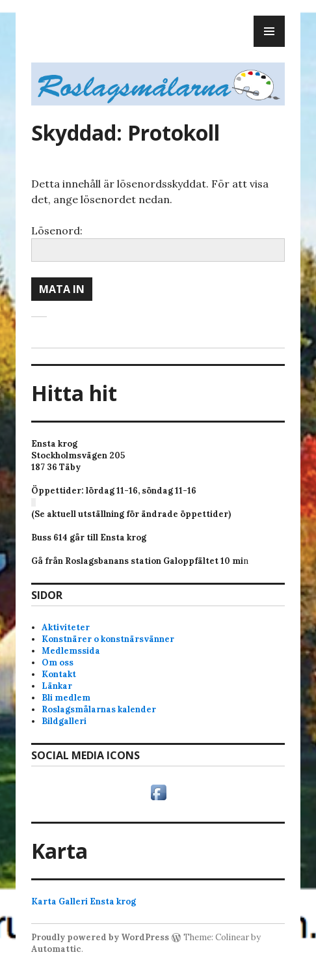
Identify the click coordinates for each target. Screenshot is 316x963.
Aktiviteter (66, 627)
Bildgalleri (64, 721)
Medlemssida (71, 650)
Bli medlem (66, 697)
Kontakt (59, 674)
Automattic (56, 949)
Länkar (57, 685)
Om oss (57, 662)
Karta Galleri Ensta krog (83, 901)
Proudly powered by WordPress (100, 937)
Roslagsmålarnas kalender (99, 709)
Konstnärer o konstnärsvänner (108, 639)
